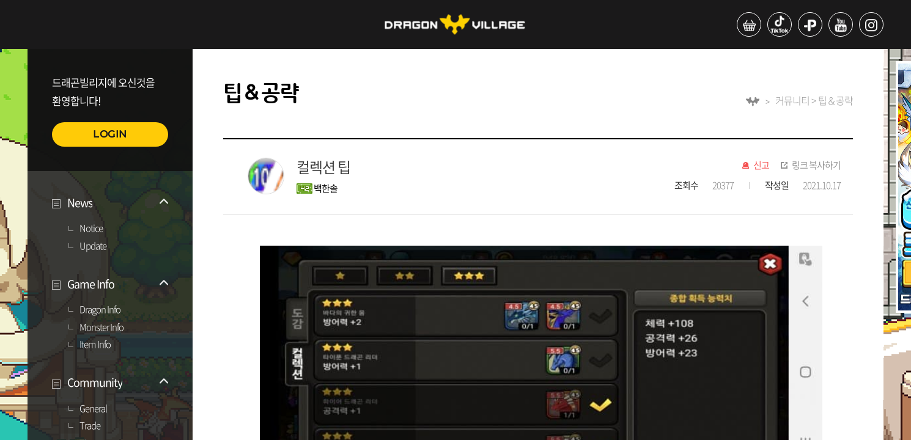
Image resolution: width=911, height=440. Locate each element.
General (93, 409)
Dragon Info (99, 310)
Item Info (95, 345)
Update (92, 246)
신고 (761, 166)
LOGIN (110, 134)
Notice (91, 228)
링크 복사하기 (816, 166)
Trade (89, 426)
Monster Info (101, 327)
